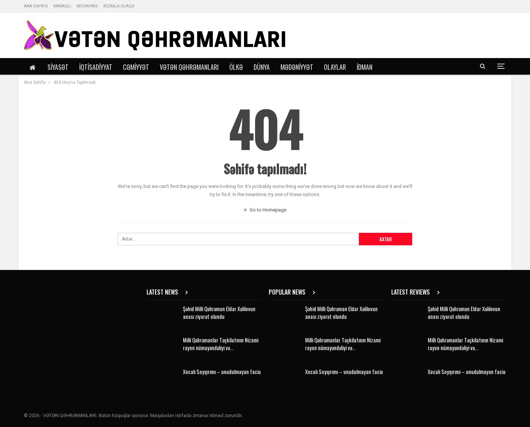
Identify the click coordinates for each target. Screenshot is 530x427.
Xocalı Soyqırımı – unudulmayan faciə (222, 371)
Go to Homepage (265, 210)
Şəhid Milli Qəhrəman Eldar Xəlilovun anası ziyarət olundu (219, 312)
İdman (364, 67)
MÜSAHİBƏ (87, 6)
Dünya (262, 67)
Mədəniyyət (296, 67)
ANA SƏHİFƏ (36, 6)
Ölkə (236, 67)
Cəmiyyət (136, 67)
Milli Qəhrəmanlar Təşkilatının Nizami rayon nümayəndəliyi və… (220, 344)
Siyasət (57, 67)
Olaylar (335, 67)
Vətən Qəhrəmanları (189, 67)
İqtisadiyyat (95, 67)
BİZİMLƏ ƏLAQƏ (118, 6)
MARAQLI (62, 6)
